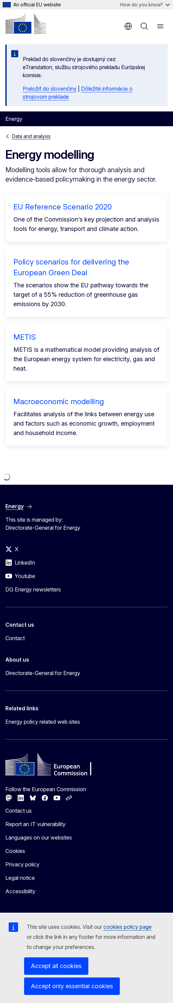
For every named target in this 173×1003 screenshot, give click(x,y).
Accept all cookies (56, 965)
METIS (24, 337)
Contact (15, 638)
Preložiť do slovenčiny (50, 88)
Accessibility (20, 891)
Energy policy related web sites (42, 721)
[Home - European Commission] (25, 23)
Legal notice (20, 877)
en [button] (128, 26)
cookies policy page (127, 926)
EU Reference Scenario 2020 (62, 206)
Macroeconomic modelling (58, 401)
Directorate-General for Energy (42, 673)
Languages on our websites (38, 837)
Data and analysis (31, 136)
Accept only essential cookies (72, 986)
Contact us (18, 810)
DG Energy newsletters (33, 589)
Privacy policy (22, 864)
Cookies (15, 851)
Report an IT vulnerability (35, 824)
